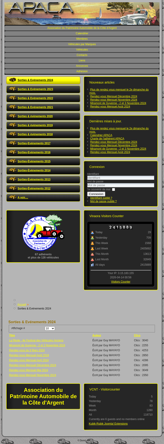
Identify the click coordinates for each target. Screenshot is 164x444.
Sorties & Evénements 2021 (35, 107)
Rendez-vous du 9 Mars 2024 (27, 350)
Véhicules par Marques (82, 44)
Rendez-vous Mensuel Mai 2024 (28, 370)
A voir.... (23, 197)
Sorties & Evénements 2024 (35, 80)
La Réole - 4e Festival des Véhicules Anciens (36, 340)
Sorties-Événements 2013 (34, 179)
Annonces (82, 65)
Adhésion (82, 71)
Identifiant (93, 174)
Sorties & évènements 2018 (35, 134)
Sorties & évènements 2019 (35, 125)
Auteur (96, 335)
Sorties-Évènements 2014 (34, 170)
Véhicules (82, 49)
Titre (12, 335)
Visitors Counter (120, 281)
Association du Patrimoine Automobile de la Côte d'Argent (82, 28)
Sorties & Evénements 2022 (35, 98)
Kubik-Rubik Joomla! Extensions (108, 423)
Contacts (82, 55)
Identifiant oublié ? (101, 198)
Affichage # (18, 328)
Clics (137, 335)
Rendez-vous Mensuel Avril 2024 (29, 360)
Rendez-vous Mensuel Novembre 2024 (32, 375)
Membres (82, 38)
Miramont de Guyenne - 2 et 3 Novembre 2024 (37, 345)
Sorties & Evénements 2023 (35, 89)
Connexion (96, 194)
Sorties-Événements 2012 (34, 188)
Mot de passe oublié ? (103, 201)
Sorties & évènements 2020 (35, 116)
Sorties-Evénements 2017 (34, 143)
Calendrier (82, 33)
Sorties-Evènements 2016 (34, 152)
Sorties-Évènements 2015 (34, 161)
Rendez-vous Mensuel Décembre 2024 (32, 365)
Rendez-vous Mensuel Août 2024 (29, 355)
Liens (82, 60)
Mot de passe (95, 181)
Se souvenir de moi (98, 189)
